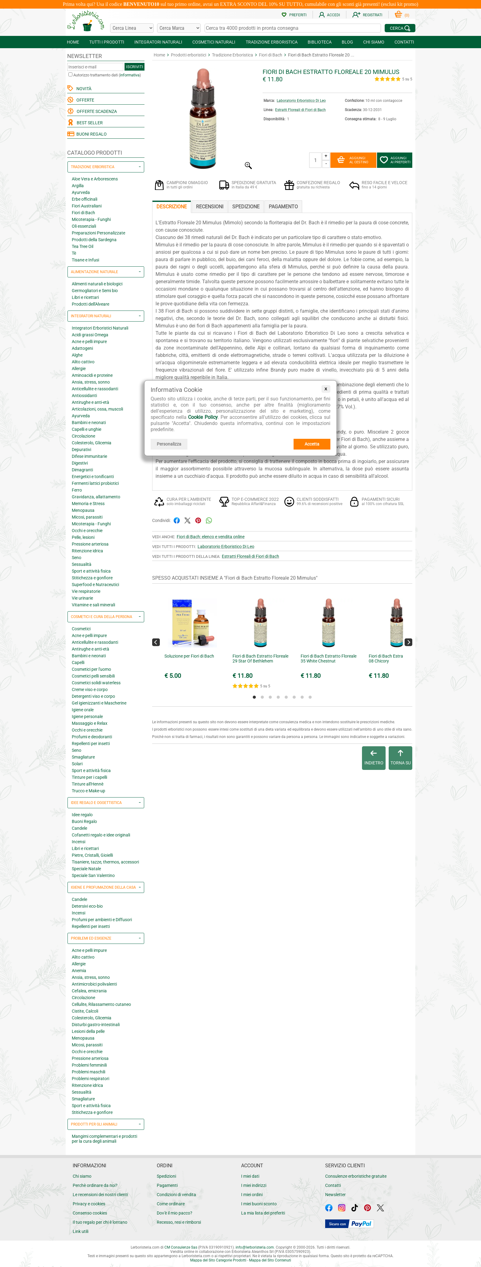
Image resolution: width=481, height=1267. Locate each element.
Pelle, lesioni (83, 537)
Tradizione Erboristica (232, 54)
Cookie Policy (203, 417)
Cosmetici (81, 628)
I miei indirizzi (253, 1185)
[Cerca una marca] (179, 28)
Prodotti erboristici (188, 54)
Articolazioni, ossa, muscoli (97, 409)
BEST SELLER (89, 122)
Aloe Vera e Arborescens (95, 178)
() (402, 15)
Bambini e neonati (89, 422)
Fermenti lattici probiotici (95, 483)
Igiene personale (87, 716)
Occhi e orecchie (87, 530)
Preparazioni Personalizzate (98, 232)
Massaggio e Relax (89, 723)
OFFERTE (84, 100)
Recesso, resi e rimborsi (179, 1222)
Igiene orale (83, 709)
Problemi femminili (89, 1065)
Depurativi (81, 449)
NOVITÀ (83, 88)
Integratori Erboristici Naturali (100, 328)
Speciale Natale (86, 868)
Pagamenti (167, 1185)
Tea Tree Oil (82, 246)
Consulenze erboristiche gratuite (356, 1176)
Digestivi (80, 463)
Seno (76, 557)
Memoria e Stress (88, 503)
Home (159, 54)
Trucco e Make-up (88, 790)
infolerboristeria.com (255, 1247)
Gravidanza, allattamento (96, 496)
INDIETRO (373, 757)
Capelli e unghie (86, 429)
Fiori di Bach (83, 212)
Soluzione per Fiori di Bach (189, 656)
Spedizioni (166, 1176)
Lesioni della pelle (88, 1031)
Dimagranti (82, 469)
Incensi (78, 841)
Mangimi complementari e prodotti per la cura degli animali (104, 1139)
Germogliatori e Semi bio (95, 290)
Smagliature (83, 757)
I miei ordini (252, 1194)
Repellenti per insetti (91, 743)
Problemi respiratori (90, 1078)
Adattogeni (82, 348)
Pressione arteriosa (90, 544)
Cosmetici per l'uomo (91, 669)
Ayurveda (81, 192)
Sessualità (81, 564)
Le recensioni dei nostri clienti (100, 1194)
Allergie (79, 368)
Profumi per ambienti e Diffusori (102, 919)
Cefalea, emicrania (89, 990)
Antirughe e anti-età (90, 402)
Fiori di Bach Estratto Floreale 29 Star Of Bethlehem (260, 658)
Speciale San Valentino (93, 875)
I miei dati (250, 1176)
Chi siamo (82, 1176)
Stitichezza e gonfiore (92, 577)
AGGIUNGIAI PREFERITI (395, 160)
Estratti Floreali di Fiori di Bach (300, 110)
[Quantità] (315, 160)
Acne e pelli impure (89, 341)
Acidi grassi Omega (90, 334)
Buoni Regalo (84, 821)
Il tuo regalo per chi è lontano (100, 1222)
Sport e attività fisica (91, 571)
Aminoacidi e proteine (92, 375)
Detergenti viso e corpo (93, 696)
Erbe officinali (84, 199)
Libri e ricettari (85, 297)
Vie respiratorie (86, 591)
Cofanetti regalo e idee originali (101, 834)
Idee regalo (82, 814)
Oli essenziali (84, 226)
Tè (74, 253)
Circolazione (83, 436)
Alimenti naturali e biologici (97, 283)
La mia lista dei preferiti (263, 1213)
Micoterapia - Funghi (91, 219)
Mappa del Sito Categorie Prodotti (218, 1260)
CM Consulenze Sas (180, 1247)
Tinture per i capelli (89, 777)
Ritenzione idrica (87, 550)
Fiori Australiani (87, 205)
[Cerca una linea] (132, 28)
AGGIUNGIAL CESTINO (352, 160)
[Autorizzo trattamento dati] (70, 74)
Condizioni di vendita (176, 1194)
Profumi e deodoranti (92, 736)
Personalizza (169, 444)
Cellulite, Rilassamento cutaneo (101, 1004)
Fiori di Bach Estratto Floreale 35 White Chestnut (328, 658)
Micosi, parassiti (87, 517)
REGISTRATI (367, 15)
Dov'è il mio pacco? (174, 1213)
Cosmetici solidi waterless (96, 682)
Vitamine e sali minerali (93, 604)
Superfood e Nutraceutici (95, 584)
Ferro (77, 490)
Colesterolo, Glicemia (91, 442)
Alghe (77, 355)
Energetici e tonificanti (93, 476)
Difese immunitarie (89, 456)
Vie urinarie (82, 598)
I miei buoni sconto (259, 1203)
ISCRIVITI (134, 66)
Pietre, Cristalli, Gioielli (92, 855)
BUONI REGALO (87, 134)
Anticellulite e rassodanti (95, 388)
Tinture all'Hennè (87, 784)
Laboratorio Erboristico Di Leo (301, 101)
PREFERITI (293, 15)
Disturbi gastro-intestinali (96, 1024)
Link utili (80, 1231)
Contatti (333, 1185)
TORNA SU (401, 757)
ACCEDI (329, 15)
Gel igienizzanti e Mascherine (99, 703)
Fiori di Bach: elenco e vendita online (210, 536)
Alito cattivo (83, 361)
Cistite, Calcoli (85, 1011)
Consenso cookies (90, 1213)
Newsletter (335, 1194)
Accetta (312, 444)
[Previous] (156, 642)
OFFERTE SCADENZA (96, 111)
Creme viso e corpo (90, 689)
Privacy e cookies (89, 1203)
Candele (79, 828)
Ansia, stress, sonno (91, 382)
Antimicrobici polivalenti (94, 984)
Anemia (79, 970)
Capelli (78, 662)
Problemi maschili (88, 1071)
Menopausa (83, 510)
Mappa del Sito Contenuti (270, 1260)
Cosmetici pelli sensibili (93, 676)
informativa (130, 75)
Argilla (78, 185)
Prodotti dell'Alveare (90, 304)
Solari (77, 763)
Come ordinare (171, 1203)
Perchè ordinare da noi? (95, 1185)
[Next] (408, 642)
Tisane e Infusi (85, 259)
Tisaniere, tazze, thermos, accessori (105, 861)
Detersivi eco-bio (87, 906)
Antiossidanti (84, 395)
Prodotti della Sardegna (94, 239)
